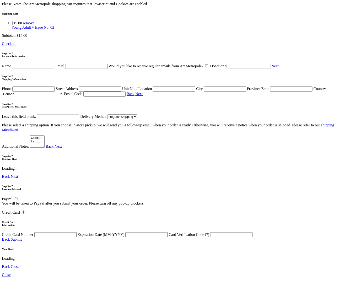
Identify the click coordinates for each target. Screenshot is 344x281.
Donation (240, 66)
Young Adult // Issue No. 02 (32, 27)
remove (28, 23)
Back (130, 94)
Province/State (280, 89)
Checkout (9, 44)
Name (28, 66)
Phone (29, 89)
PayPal (7, 201)
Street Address (89, 89)
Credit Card (11, 214)
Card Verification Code (211, 237)
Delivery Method (108, 116)
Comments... (38, 142)
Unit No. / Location (159, 89)
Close (15, 269)
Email (81, 66)
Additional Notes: (24, 148)
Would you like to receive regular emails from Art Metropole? (159, 66)
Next (275, 66)
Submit (16, 241)
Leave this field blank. (40, 116)
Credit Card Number (40, 237)
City (221, 89)
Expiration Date (123, 237)
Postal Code (95, 94)
